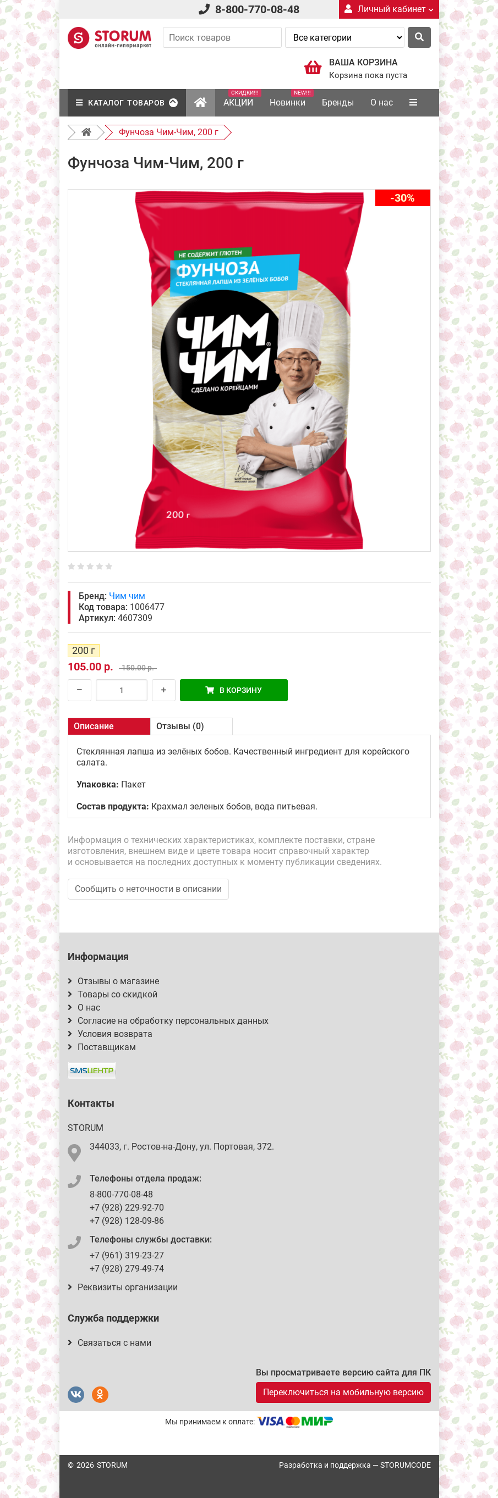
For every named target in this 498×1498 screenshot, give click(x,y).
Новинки (292, 98)
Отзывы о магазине (113, 981)
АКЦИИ (242, 98)
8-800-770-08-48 (257, 9)
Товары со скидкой (112, 994)
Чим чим (127, 596)
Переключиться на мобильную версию (343, 1392)
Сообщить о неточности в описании (148, 889)
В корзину (233, 690)
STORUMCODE (405, 1465)
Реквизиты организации (123, 1287)
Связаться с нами (109, 1343)
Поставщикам (102, 1047)
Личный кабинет (389, 9)
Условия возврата (110, 1034)
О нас (381, 102)
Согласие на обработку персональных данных (168, 1021)
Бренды (338, 102)
